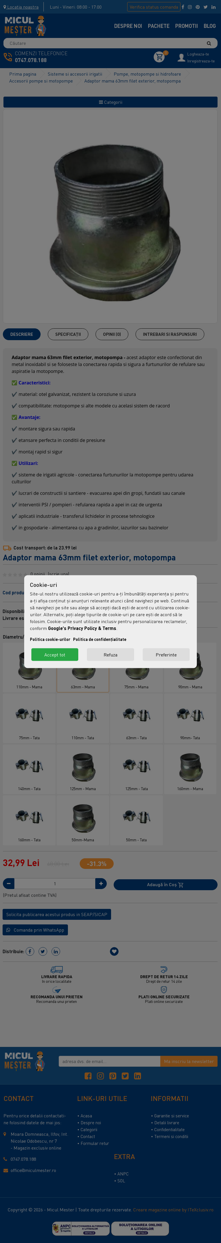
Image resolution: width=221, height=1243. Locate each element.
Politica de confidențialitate (99, 639)
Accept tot (54, 654)
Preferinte (166, 654)
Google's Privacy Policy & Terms (82, 628)
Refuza (110, 654)
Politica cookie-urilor (50, 639)
